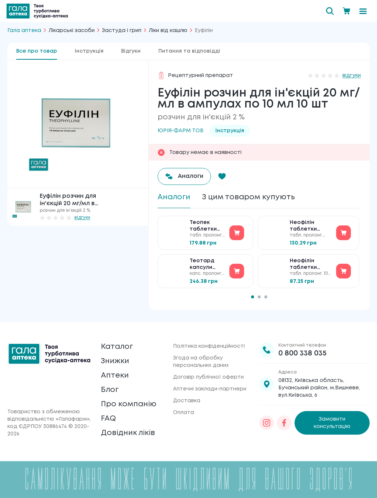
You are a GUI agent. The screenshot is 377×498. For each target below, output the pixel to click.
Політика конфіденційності (209, 346)
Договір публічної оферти (208, 377)
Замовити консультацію (332, 423)
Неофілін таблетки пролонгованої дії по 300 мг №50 (311, 226)
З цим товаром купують (248, 197)
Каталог (117, 346)
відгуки (82, 217)
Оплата (183, 412)
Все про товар (36, 51)
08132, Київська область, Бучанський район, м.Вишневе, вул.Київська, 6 (319, 387)
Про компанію (128, 404)
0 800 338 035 (302, 353)
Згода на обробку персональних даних (201, 362)
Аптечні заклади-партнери (209, 389)
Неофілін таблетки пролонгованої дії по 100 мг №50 (311, 265)
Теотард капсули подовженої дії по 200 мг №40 (206, 265)
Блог (110, 389)
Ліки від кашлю (168, 30)
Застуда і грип (121, 30)
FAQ (108, 418)
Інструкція (89, 51)
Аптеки (115, 375)
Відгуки (131, 51)
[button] (222, 176)
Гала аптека (24, 30)
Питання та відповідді (189, 51)
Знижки (115, 361)
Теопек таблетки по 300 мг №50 (203, 226)
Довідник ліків (128, 432)
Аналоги (174, 197)
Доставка (186, 401)
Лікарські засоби (72, 30)
